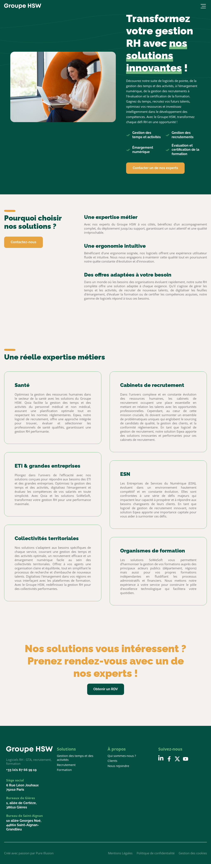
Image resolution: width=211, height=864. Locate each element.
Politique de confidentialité (156, 853)
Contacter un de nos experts (155, 168)
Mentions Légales (120, 853)
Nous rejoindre (118, 766)
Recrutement (66, 765)
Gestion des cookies (193, 853)
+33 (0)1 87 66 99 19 (21, 770)
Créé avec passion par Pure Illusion (29, 853)
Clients (112, 761)
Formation (64, 770)
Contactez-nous (23, 242)
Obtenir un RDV (105, 689)
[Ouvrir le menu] (202, 6)
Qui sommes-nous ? (122, 756)
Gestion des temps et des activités (75, 758)
